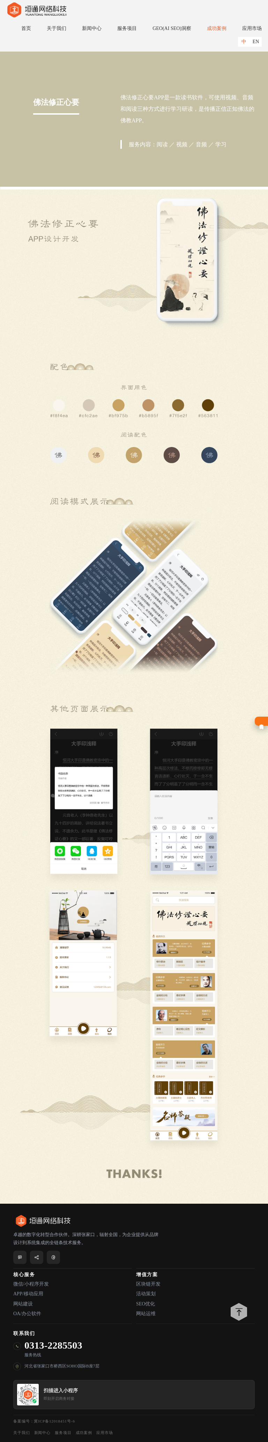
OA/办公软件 (27, 1313)
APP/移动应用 (28, 1293)
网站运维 (146, 1313)
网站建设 (23, 1303)
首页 (26, 28)
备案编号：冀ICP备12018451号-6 (44, 1421)
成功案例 (216, 28)
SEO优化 (145, 1303)
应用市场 (252, 28)
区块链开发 (148, 1284)
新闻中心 (92, 28)
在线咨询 (261, 721)
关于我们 (56, 28)
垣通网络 (36, 10)
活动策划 (146, 1293)
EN (256, 41)
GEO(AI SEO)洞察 (171, 28)
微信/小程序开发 (31, 1284)
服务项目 (127, 28)
